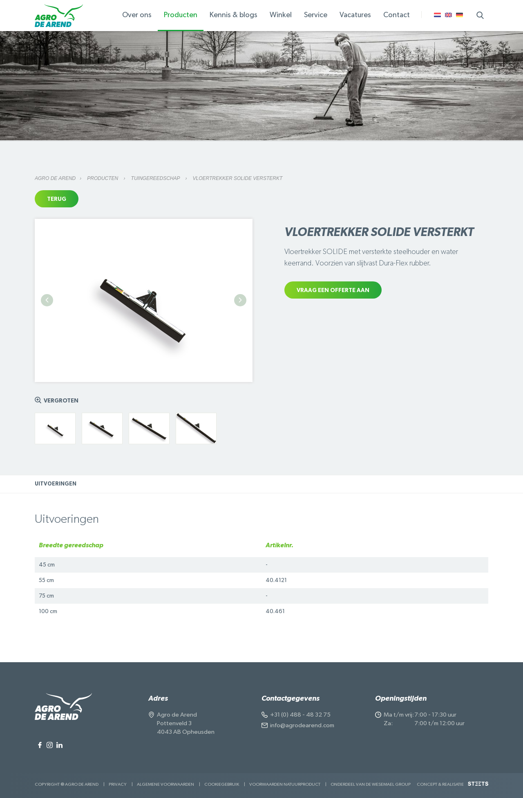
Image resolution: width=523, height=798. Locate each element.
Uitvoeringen (55, 484)
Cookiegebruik (221, 784)
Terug (56, 199)
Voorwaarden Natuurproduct (284, 784)
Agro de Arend (55, 178)
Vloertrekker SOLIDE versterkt (238, 178)
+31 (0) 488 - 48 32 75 (300, 715)
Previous (47, 300)
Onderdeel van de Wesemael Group (371, 784)
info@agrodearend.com (302, 725)
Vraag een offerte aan (333, 290)
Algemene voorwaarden (165, 784)
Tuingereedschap (156, 178)
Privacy (118, 784)
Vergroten (61, 401)
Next (240, 300)
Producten (103, 178)
